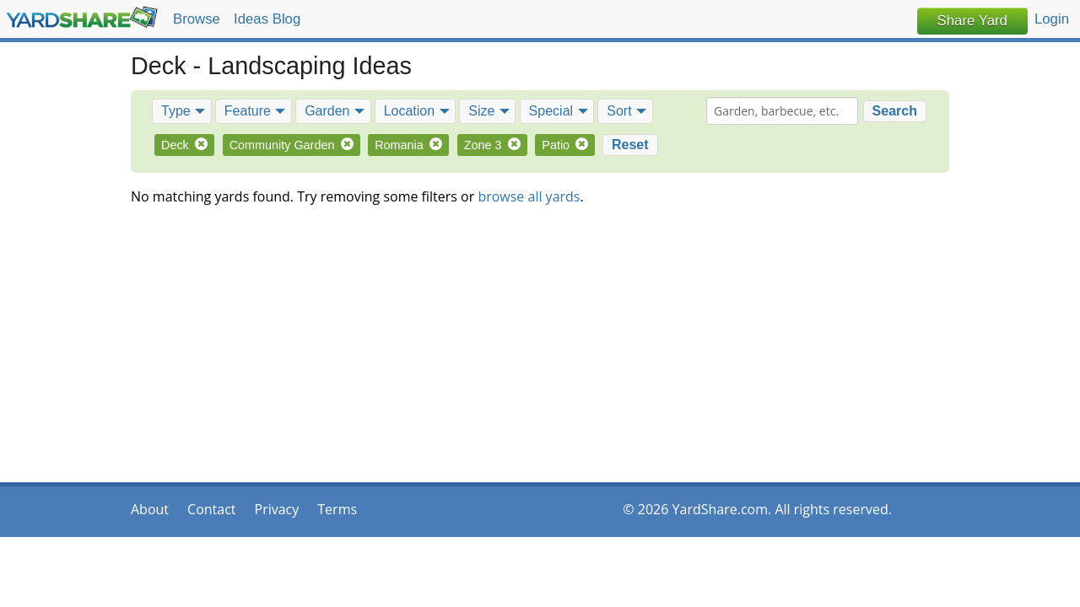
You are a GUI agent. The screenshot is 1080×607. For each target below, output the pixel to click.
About (150, 509)
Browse (196, 19)
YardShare (82, 17)
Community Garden (292, 145)
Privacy (277, 509)
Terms (337, 509)
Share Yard (972, 21)
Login (1051, 19)
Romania (408, 145)
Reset (630, 144)
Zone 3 (492, 145)
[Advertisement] (540, 352)
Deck (184, 145)
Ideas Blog (267, 19)
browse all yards (529, 196)
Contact (211, 509)
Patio (565, 145)
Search (894, 111)
